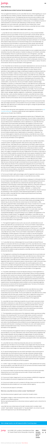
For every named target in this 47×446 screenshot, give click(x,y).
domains (38, 432)
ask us (37, 435)
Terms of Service (25, 442)
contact (38, 437)
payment (38, 434)
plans (37, 430)
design (44, 430)
